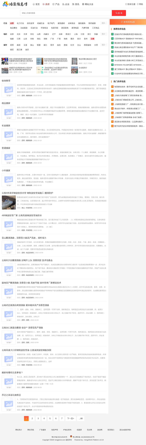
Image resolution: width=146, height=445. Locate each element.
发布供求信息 (128, 22)
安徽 (96, 34)
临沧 (59, 45)
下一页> (70, 418)
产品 (55, 4)
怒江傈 (19, 50)
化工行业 (20, 23)
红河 (72, 45)
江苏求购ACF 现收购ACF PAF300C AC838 (128, 38)
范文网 (89, 430)
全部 (12, 23)
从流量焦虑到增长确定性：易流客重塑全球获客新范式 (128, 91)
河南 (32, 39)
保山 (32, 45)
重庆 (72, 39)
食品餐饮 (13, 28)
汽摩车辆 (85, 28)
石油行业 (34, 28)
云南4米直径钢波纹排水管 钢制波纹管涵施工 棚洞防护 (27, 193)
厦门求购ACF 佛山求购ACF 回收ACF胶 (128, 69)
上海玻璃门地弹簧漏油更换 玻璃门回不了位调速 (128, 113)
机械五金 (40, 23)
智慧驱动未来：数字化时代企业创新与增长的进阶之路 (128, 86)
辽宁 (54, 34)
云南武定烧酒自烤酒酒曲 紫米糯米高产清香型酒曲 (25, 305)
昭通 (39, 45)
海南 (65, 39)
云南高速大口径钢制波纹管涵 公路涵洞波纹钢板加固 (26, 350)
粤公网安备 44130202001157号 (82, 437)
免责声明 (54, 430)
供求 (46, 4)
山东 (25, 39)
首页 (36, 4)
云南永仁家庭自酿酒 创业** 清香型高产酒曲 (22, 327)
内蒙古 (46, 34)
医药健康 (92, 23)
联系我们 (111, 430)
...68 (81, 418)
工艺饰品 (95, 28)
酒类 (27, 320)
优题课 (79, 430)
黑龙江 (68, 34)
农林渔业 (71, 23)
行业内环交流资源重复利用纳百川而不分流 (128, 73)
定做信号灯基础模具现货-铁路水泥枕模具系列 (128, 34)
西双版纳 (87, 45)
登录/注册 (130, 4)
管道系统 (29, 208)
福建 (12, 39)
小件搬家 (6, 170)
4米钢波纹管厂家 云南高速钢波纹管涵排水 (22, 215)
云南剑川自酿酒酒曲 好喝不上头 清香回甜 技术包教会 (27, 260)
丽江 (45, 45)
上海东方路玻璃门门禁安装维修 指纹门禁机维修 (128, 95)
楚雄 (65, 45)
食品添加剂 (30, 253)
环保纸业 (44, 28)
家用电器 (75, 28)
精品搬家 (6, 103)
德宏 (12, 50)
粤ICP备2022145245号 (59, 437)
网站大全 (87, 4)
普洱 (52, 45)
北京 (18, 34)
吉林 (60, 34)
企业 (65, 4)
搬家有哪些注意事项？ (12, 372)
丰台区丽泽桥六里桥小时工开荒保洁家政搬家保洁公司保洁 (128, 60)
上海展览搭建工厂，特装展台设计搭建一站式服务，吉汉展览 (128, 104)
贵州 (85, 39)
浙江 (89, 34)
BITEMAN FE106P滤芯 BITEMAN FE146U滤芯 (128, 65)
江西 (18, 39)
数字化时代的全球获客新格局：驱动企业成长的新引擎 (128, 126)
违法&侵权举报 (125, 430)
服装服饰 (81, 23)
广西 (59, 39)
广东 (52, 39)
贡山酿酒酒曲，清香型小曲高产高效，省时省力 (24, 238)
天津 (25, 34)
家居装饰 (64, 28)
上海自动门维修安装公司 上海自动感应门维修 (128, 100)
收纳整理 (6, 81)
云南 (92, 39)
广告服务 (42, 430)
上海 (76, 34)
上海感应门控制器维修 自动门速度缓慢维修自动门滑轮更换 (128, 117)
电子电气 (51, 23)
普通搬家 (6, 148)
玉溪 (25, 45)
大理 (96, 45)
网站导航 (30, 430)
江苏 (82, 34)
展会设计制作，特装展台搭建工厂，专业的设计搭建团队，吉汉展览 (128, 108)
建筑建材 (61, 23)
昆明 (12, 45)
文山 (79, 45)
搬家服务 (29, 95)
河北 (32, 34)
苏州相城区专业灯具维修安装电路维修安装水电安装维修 (128, 51)
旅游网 (99, 430)
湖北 (39, 39)
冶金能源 (23, 28)
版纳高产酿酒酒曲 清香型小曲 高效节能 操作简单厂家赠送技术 (31, 283)
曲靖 (18, 45)
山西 (39, 34)
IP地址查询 (67, 430)
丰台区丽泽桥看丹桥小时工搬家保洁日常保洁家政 (128, 56)
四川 (79, 39)
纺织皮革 (30, 23)
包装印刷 (54, 28)
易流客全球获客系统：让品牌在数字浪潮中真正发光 (128, 121)
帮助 (140, 4)
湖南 (45, 39)
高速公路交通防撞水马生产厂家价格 (127, 47)
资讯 (75, 4)
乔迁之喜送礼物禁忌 (11, 395)
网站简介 (18, 430)
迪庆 (27, 50)
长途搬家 (6, 125)
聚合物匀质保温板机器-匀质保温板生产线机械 (128, 43)
